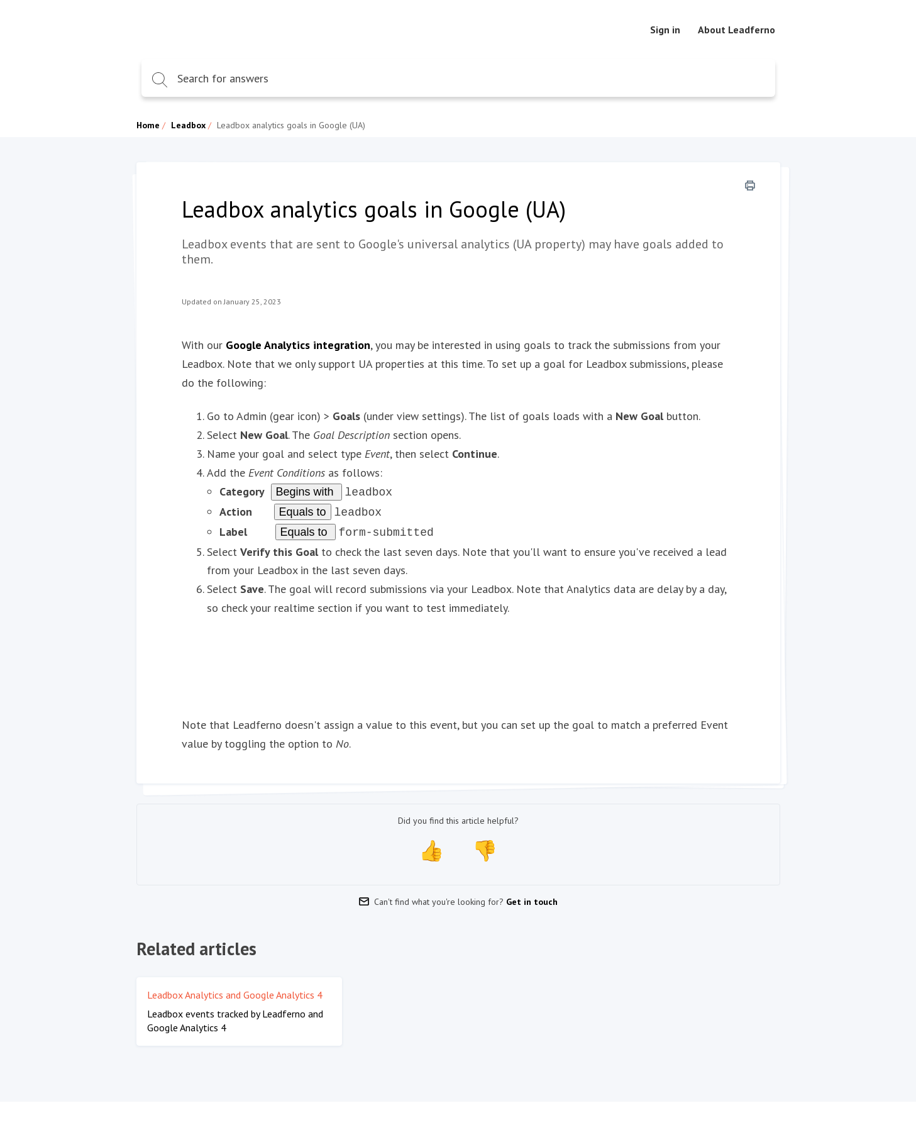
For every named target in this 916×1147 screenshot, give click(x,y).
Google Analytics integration (298, 345)
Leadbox (188, 125)
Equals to (302, 510)
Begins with (306, 491)
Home (148, 125)
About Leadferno (736, 29)
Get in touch (532, 898)
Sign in (665, 29)
